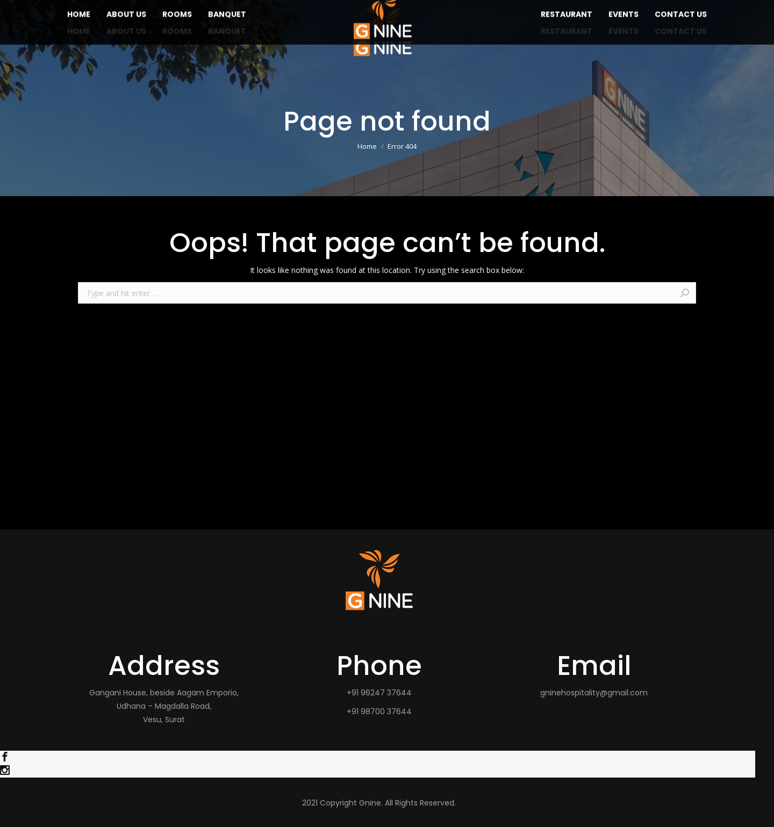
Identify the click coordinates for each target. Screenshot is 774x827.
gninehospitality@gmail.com (594, 692)
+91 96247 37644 (379, 692)
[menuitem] (78, 31)
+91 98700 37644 (379, 711)
